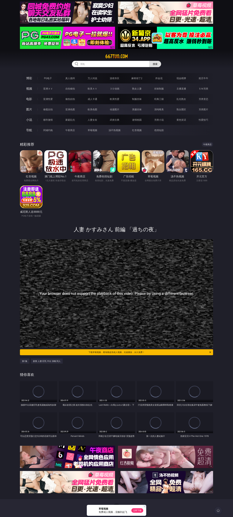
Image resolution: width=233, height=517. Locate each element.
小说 (29, 120)
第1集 (24, 361)
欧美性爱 (114, 99)
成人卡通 (92, 99)
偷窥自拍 (48, 109)
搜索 (155, 64)
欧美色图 (92, 109)
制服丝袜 (137, 99)
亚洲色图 (70, 109)
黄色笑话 (181, 119)
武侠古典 (114, 119)
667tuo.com (116, 56)
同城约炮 (48, 130)
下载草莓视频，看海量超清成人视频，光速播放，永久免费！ (150, 352)
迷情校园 (137, 119)
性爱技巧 (203, 119)
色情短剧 (159, 130)
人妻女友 (92, 119)
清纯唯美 (159, 109)
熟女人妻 (137, 88)
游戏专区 (114, 78)
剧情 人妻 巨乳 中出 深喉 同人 (47, 361)
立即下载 (137, 510)
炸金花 (159, 78)
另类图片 (203, 109)
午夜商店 (70, 130)
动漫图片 (114, 109)
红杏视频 (137, 130)
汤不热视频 (115, 130)
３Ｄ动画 (114, 88)
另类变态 (203, 99)
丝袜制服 (159, 88)
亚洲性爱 (48, 99)
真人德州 (70, 78)
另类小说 (159, 119)
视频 (29, 89)
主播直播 (181, 88)
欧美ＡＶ (92, 88)
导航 (29, 130)
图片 (29, 109)
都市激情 (48, 119)
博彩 (29, 78)
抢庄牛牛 (203, 78)
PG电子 (48, 78)
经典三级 (159, 99)
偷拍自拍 (70, 99)
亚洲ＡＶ (48, 88)
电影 (29, 99)
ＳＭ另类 (203, 88)
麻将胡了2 (136, 78)
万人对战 (92, 78)
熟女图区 (181, 109)
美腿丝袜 (137, 109)
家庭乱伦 (70, 119)
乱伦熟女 (181, 99)
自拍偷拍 (70, 88)
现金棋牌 (181, 78)
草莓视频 (92, 130)
